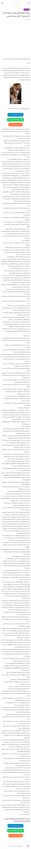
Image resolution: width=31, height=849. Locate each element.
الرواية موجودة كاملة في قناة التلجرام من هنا (15, 114)
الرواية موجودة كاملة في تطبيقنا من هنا (15, 124)
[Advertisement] (15, 36)
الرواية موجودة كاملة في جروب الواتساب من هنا (15, 119)
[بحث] (2, 3)
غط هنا (6, 819)
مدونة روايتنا (10, 846)
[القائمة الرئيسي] (29, 3)
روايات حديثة (26, 9)
